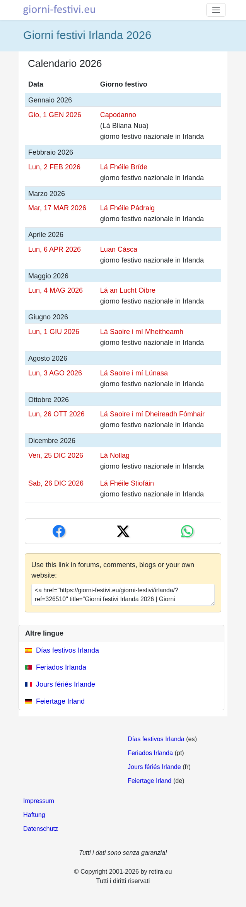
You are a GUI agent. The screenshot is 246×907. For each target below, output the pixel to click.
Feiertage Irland (60, 701)
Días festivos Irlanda (67, 650)
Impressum (38, 800)
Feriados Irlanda (61, 667)
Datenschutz (40, 828)
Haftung (34, 814)
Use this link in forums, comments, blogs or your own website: (112, 570)
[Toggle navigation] (216, 10)
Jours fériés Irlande (65, 684)
